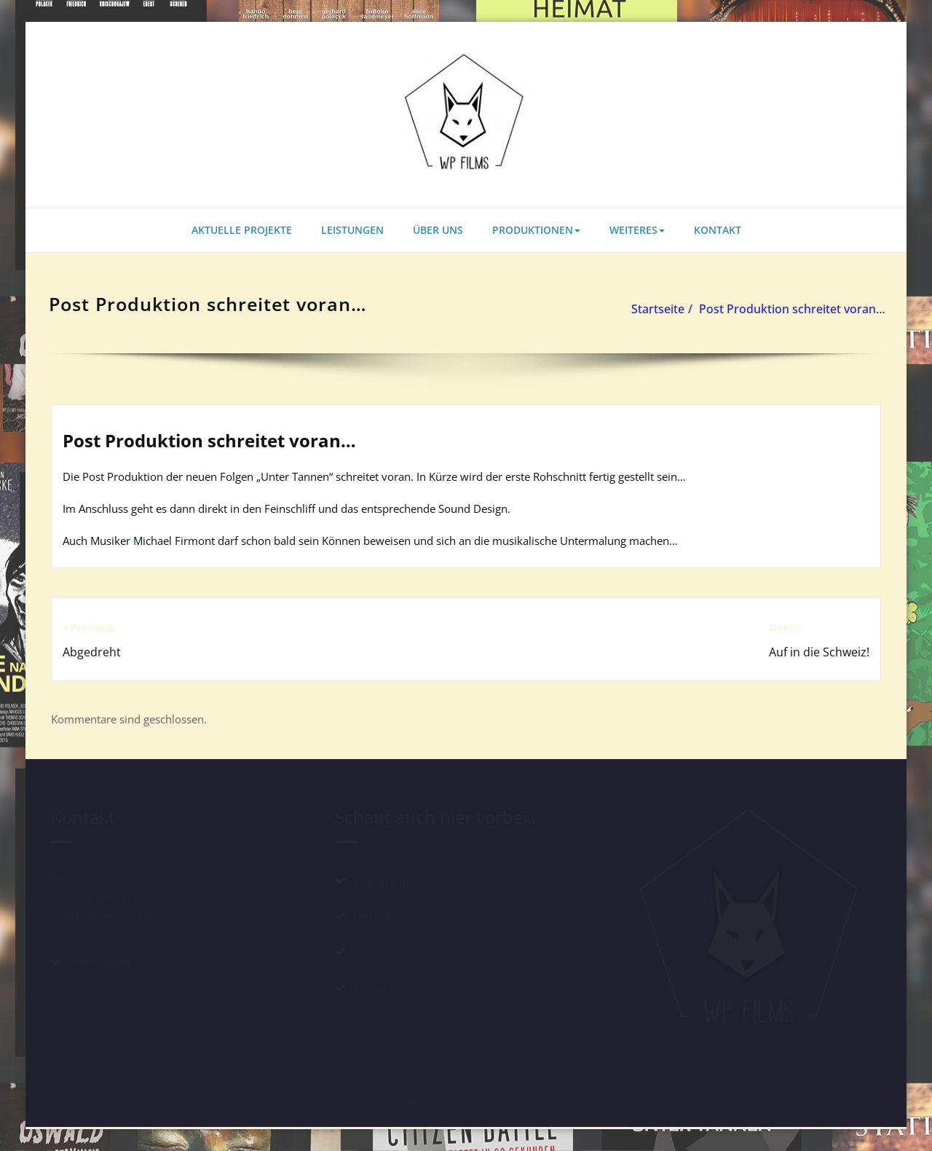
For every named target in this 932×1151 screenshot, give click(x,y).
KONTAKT (717, 230)
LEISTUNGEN (352, 230)
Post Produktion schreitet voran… (786, 309)
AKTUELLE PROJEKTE (241, 230)
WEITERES (637, 230)
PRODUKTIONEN (536, 230)
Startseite (652, 309)
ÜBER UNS (438, 230)
